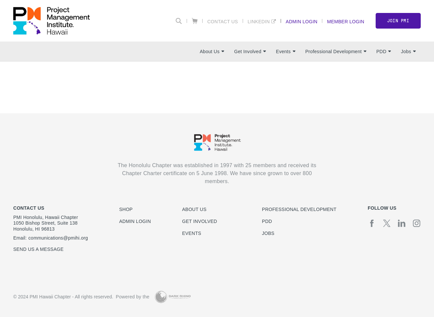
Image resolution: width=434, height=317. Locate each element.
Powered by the (132, 296)
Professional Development (335, 51)
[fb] (372, 223)
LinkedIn (259, 21)
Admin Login (302, 21)
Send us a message (38, 249)
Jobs (408, 51)
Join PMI (398, 20)
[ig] (416, 223)
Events (285, 51)
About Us (212, 51)
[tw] (387, 223)
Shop (126, 209)
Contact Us (222, 21)
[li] (402, 223)
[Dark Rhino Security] (172, 297)
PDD (383, 51)
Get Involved (250, 51)
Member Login (345, 21)
